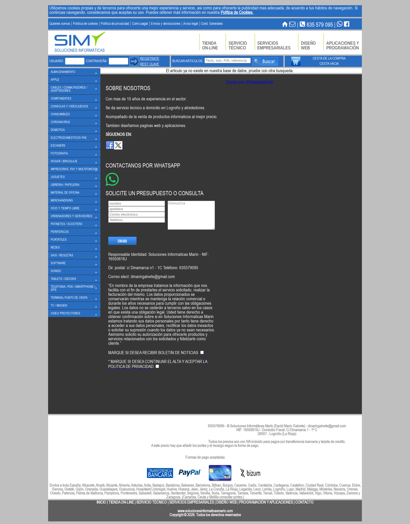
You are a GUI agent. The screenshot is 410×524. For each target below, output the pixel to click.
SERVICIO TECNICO (151, 502)
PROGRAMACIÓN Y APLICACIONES (266, 502)
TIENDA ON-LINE (121, 502)
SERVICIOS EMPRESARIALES (191, 502)
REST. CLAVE (149, 64)
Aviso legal (190, 23)
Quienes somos (59, 23)
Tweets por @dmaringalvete (249, 81)
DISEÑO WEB (226, 502)
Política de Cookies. (237, 12)
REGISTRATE (149, 58)
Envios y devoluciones (165, 23)
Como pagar (140, 23)
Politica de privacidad (115, 23)
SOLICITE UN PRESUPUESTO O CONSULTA (154, 193)
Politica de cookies (85, 23)
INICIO (101, 502)
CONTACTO (304, 502)
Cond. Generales (212, 23)
